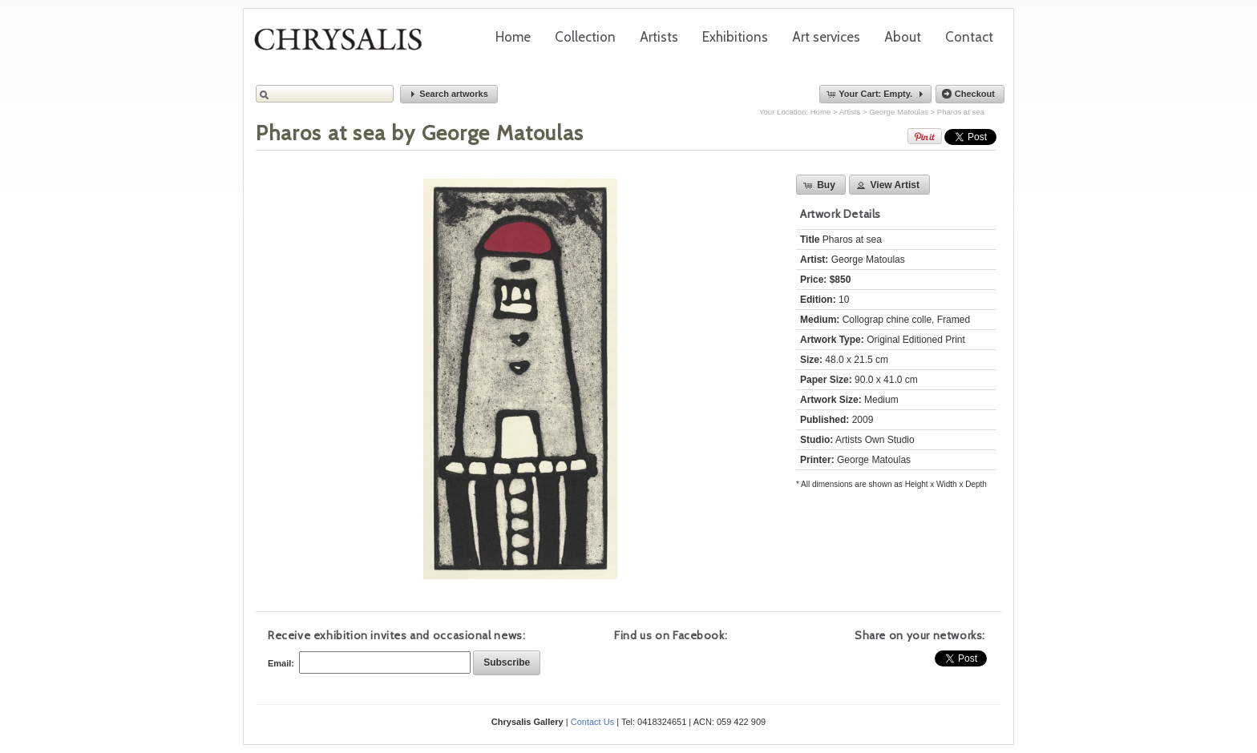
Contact (969, 37)
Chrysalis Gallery (344, 45)
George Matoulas (898, 111)
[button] (449, 94)
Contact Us (592, 722)
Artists (659, 37)
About (902, 37)
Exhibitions (735, 37)
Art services (826, 37)
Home (513, 37)
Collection (585, 37)
